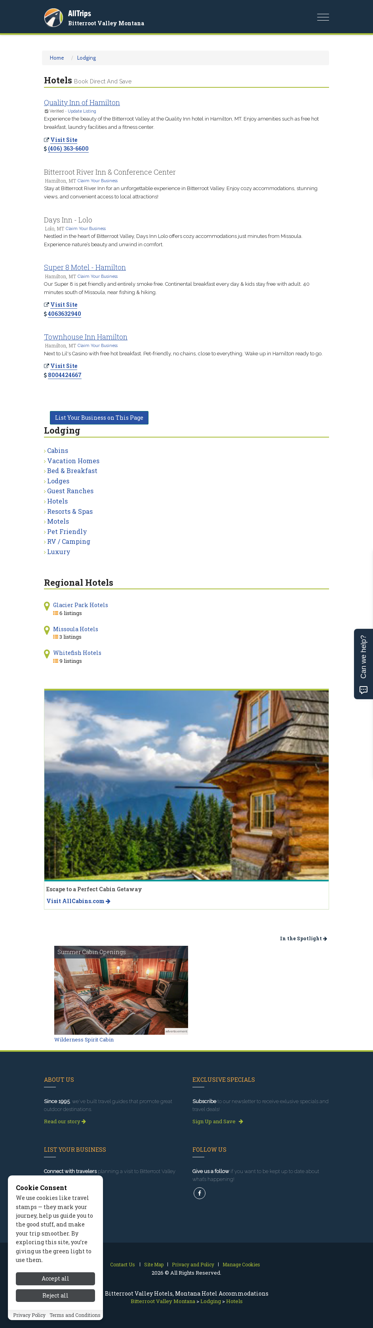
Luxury (58, 551)
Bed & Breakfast (72, 470)
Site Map (154, 1264)
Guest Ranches (70, 491)
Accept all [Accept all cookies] (55, 1278)
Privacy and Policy (193, 1264)
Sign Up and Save (217, 1121)
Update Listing (82, 111)
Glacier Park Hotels (80, 605)
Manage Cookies (241, 1264)
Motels (58, 521)
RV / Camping (68, 541)
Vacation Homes (73, 460)
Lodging (86, 58)
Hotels (57, 501)
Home (57, 58)
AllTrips (79, 13)
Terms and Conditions (75, 1315)
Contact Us (122, 1264)
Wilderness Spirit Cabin (84, 1039)
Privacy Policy (29, 1315)
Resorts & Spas (70, 511)
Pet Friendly (67, 531)
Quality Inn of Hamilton (82, 102)
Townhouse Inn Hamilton (86, 336)
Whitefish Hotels (77, 652)
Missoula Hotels (75, 629)
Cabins (57, 450)
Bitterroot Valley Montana (106, 23)
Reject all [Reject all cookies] (55, 1295)
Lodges (58, 481)
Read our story (65, 1121)
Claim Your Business (98, 180)
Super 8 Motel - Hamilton (85, 267)
